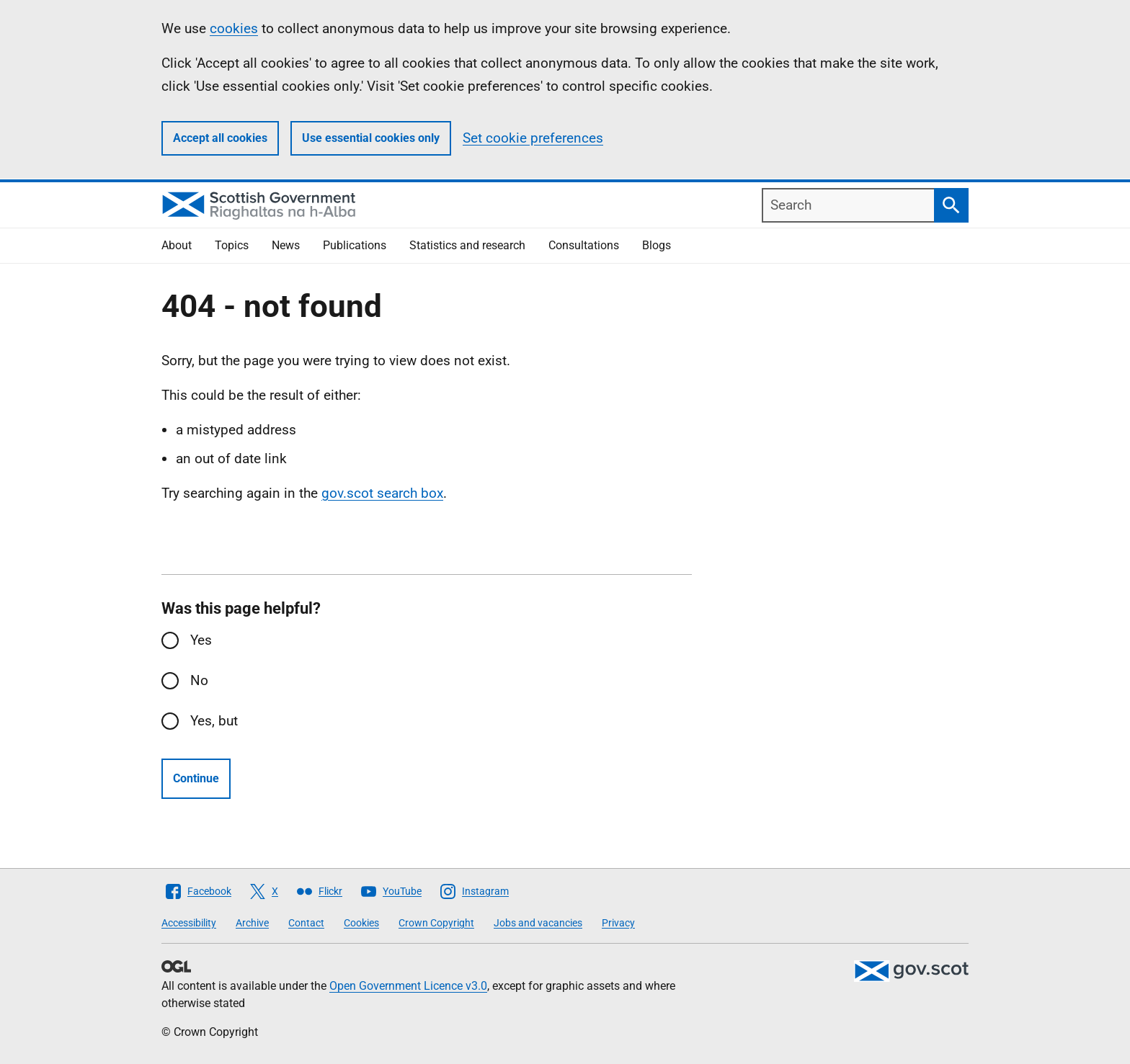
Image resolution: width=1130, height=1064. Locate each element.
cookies (234, 28)
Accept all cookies (220, 138)
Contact (306, 923)
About (176, 245)
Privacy (618, 923)
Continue (196, 778)
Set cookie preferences (533, 138)
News (286, 245)
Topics (232, 245)
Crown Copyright (436, 923)
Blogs (656, 245)
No (199, 680)
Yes (201, 640)
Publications (354, 245)
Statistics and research (467, 245)
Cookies (361, 923)
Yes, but (214, 720)
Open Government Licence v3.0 (408, 986)
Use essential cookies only (371, 138)
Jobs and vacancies (538, 923)
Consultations (583, 245)
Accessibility (188, 923)
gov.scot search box (382, 493)
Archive (252, 923)
